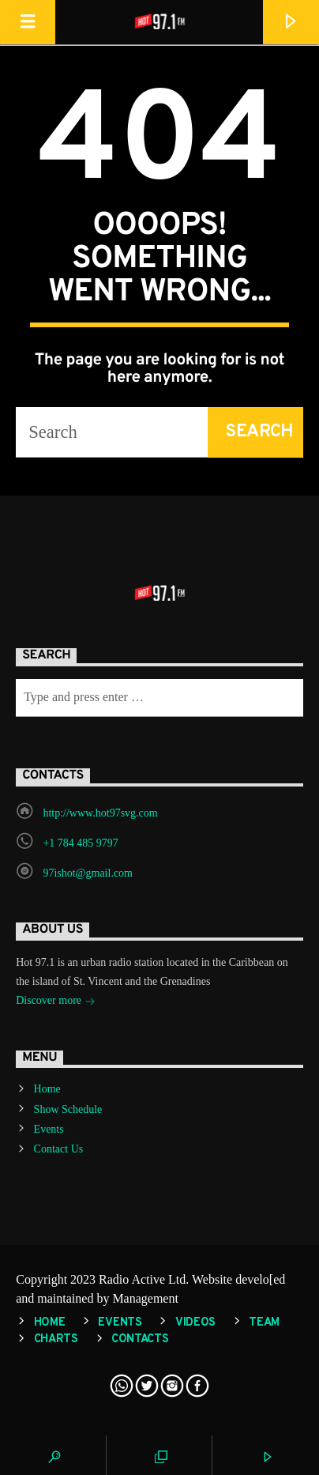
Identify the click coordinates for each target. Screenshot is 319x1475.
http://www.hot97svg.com (100, 813)
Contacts (140, 1339)
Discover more (55, 1001)
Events (49, 1129)
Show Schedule (68, 1109)
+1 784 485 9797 (80, 843)
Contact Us (59, 1149)
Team (264, 1322)
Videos (195, 1322)
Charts (56, 1339)
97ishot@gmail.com (88, 873)
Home (47, 1089)
